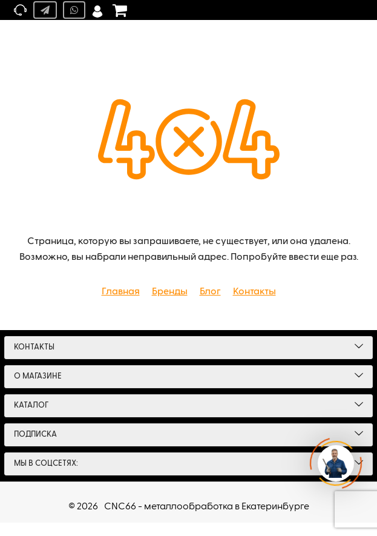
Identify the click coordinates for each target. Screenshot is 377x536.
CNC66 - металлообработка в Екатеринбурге (206, 507)
